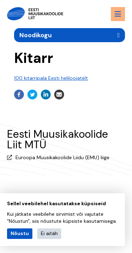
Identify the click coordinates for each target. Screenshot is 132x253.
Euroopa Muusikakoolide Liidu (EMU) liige (62, 157)
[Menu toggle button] (118, 14)
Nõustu (20, 233)
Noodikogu (35, 35)
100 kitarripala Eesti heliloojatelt (51, 78)
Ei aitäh (49, 233)
